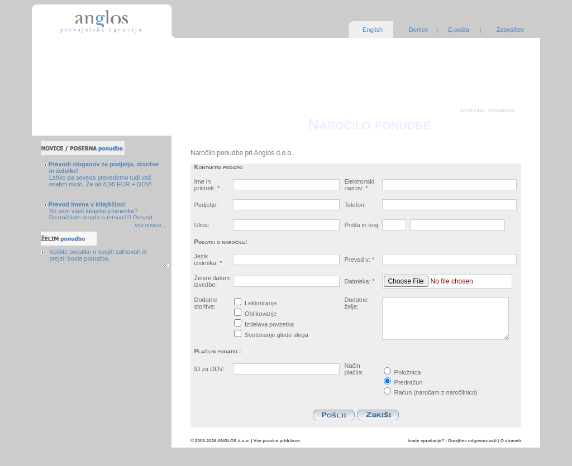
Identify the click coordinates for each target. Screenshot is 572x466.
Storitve (60, 45)
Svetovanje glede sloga (276, 335)
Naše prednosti (70, 68)
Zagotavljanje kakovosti (81, 57)
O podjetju (64, 80)
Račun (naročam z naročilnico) (431, 392)
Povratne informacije (78, 115)
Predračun (403, 382)
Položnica (402, 372)
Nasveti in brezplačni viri (83, 103)
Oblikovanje (261, 313)
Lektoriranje (261, 303)
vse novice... (150, 225)
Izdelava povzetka (269, 324)
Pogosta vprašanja (75, 92)
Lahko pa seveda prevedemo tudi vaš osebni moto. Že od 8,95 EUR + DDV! (104, 174)
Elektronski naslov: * (359, 184)
